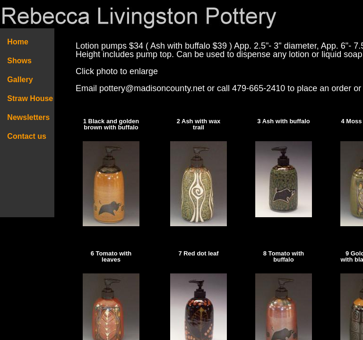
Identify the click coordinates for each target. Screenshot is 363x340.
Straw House (30, 98)
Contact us (27, 136)
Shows (19, 61)
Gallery (20, 80)
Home (17, 42)
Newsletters (31, 117)
